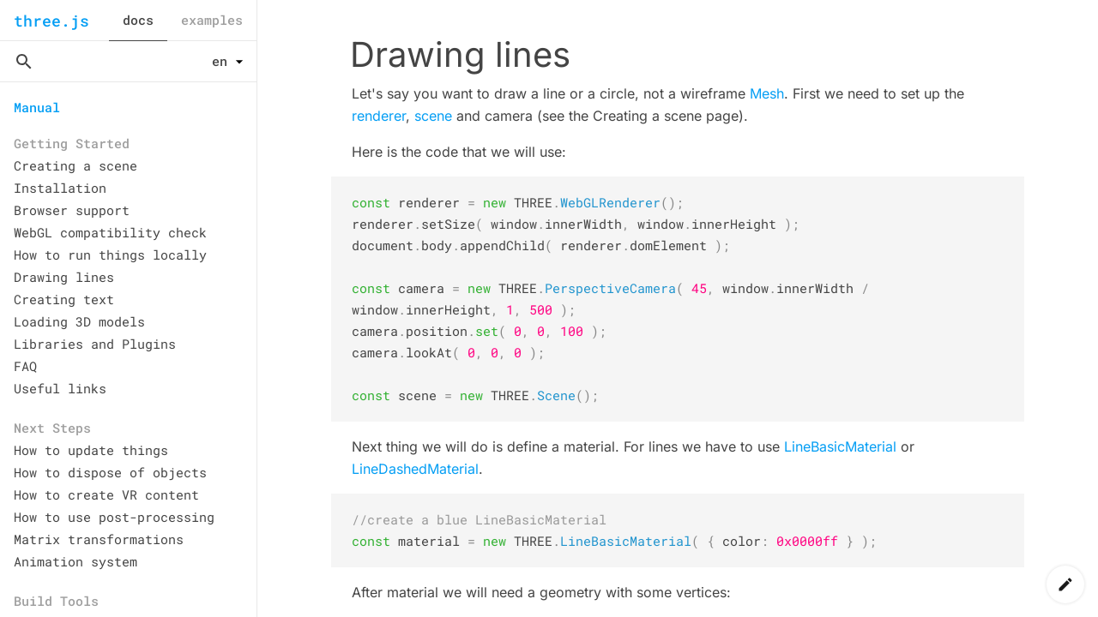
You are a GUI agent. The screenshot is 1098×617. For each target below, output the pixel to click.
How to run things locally (110, 254)
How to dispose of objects (110, 472)
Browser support (72, 210)
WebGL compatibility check (110, 232)
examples (212, 19)
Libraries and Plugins (95, 343)
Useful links (60, 388)
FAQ (25, 365)
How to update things (91, 449)
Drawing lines (64, 276)
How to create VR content (106, 494)
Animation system (75, 561)
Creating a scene (75, 165)
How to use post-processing (114, 516)
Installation (60, 187)
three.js (51, 20)
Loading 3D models (79, 321)
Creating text (64, 299)
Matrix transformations (99, 539)
